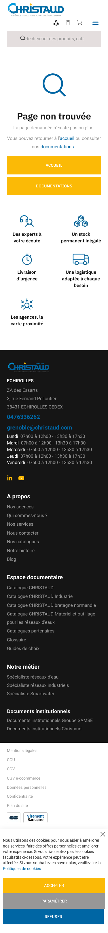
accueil (67, 138)
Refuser (53, 916)
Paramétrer (54, 901)
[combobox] (54, 39)
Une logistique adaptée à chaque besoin (81, 278)
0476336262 (23, 417)
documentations (57, 146)
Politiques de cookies (22, 869)
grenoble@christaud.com (39, 427)
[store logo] (57, 9)
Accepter (54, 885)
